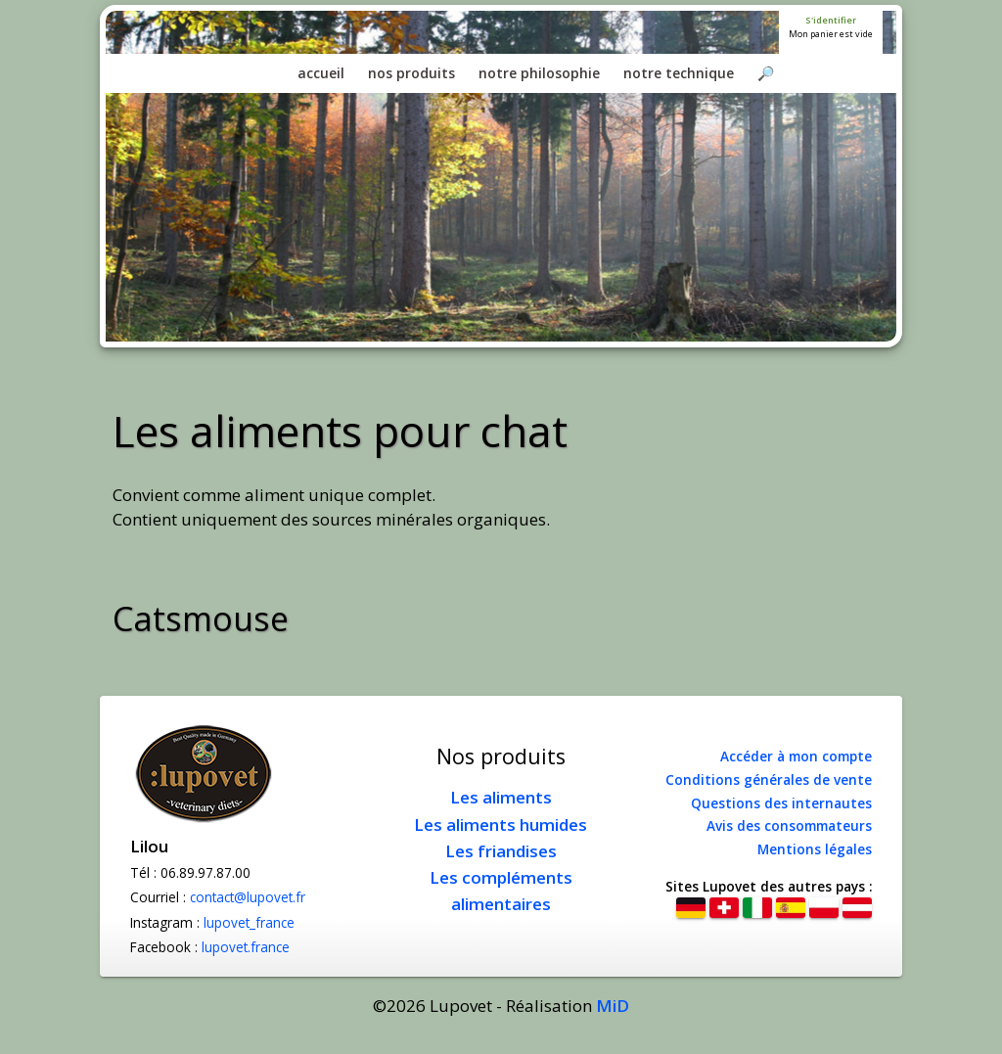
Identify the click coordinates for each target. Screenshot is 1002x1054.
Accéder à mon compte (796, 756)
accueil (320, 73)
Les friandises (501, 851)
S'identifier (830, 20)
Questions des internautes (781, 803)
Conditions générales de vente (768, 779)
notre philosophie (539, 73)
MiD (612, 1005)
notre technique (678, 73)
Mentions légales (814, 849)
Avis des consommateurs (789, 825)
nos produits (411, 73)
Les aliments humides (500, 824)
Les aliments (501, 797)
